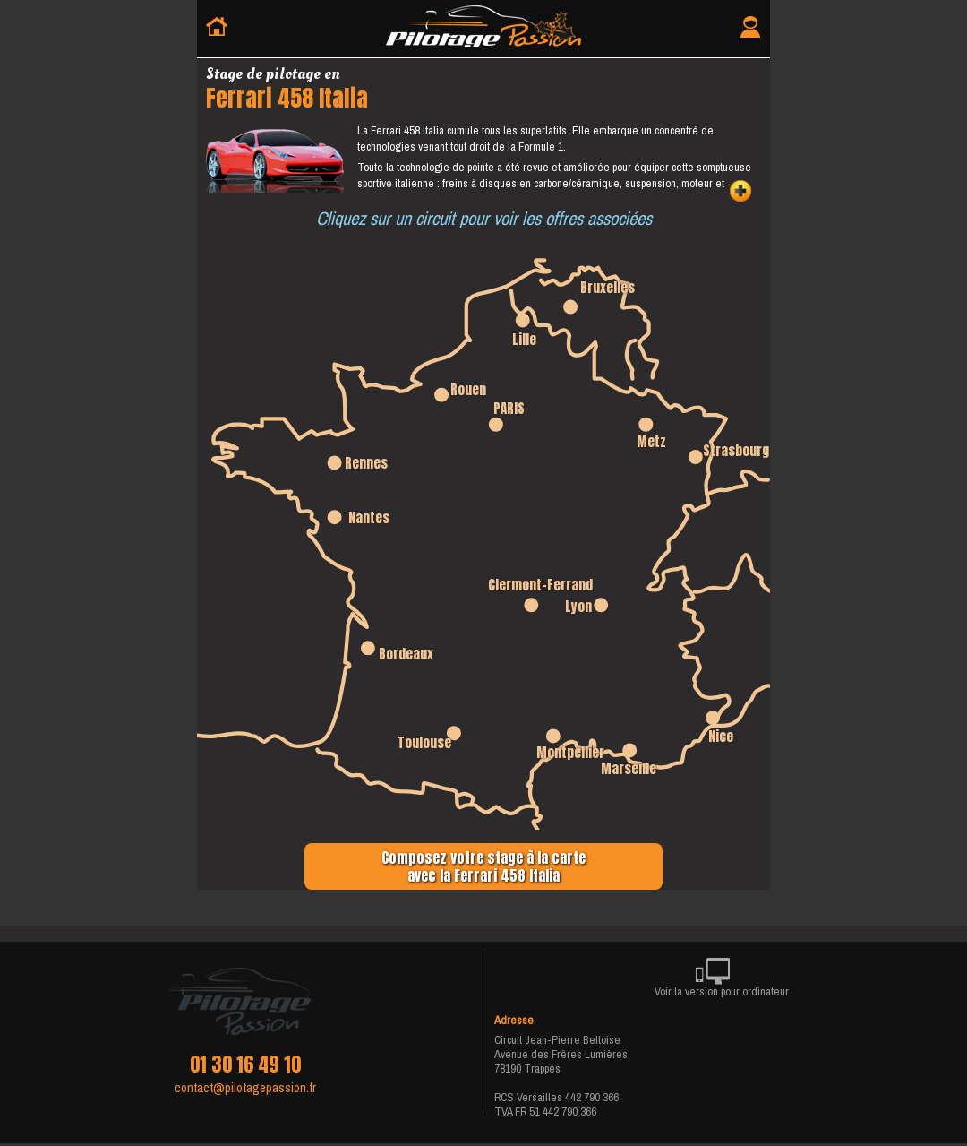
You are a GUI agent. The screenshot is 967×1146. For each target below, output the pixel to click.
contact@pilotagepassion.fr (245, 1088)
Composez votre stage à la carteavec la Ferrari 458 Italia (483, 866)
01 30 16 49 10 (245, 1064)
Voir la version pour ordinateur (722, 981)
